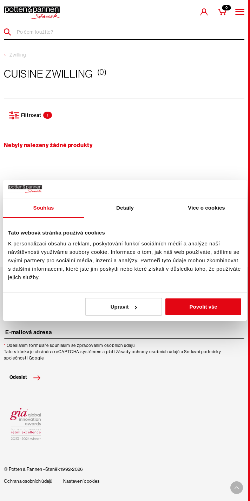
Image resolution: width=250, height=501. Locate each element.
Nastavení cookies (81, 481)
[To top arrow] (236, 487)
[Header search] (10, 32)
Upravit (124, 307)
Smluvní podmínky (202, 351)
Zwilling (17, 55)
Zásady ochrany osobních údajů (148, 351)
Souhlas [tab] (43, 208)
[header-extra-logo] (32, 12)
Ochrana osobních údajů (28, 481)
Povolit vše (203, 307)
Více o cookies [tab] (206, 208)
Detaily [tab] (125, 208)
